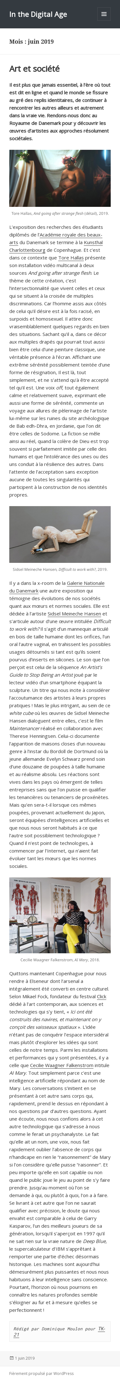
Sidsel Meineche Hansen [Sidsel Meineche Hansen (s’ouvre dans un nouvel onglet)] (74, 613)
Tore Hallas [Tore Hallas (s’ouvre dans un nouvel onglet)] (71, 257)
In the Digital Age (38, 14)
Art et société (34, 68)
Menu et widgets (104, 20)
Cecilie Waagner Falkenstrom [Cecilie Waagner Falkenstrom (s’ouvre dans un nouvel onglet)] (61, 1065)
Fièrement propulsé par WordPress (41, 1373)
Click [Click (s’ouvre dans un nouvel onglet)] (101, 996)
